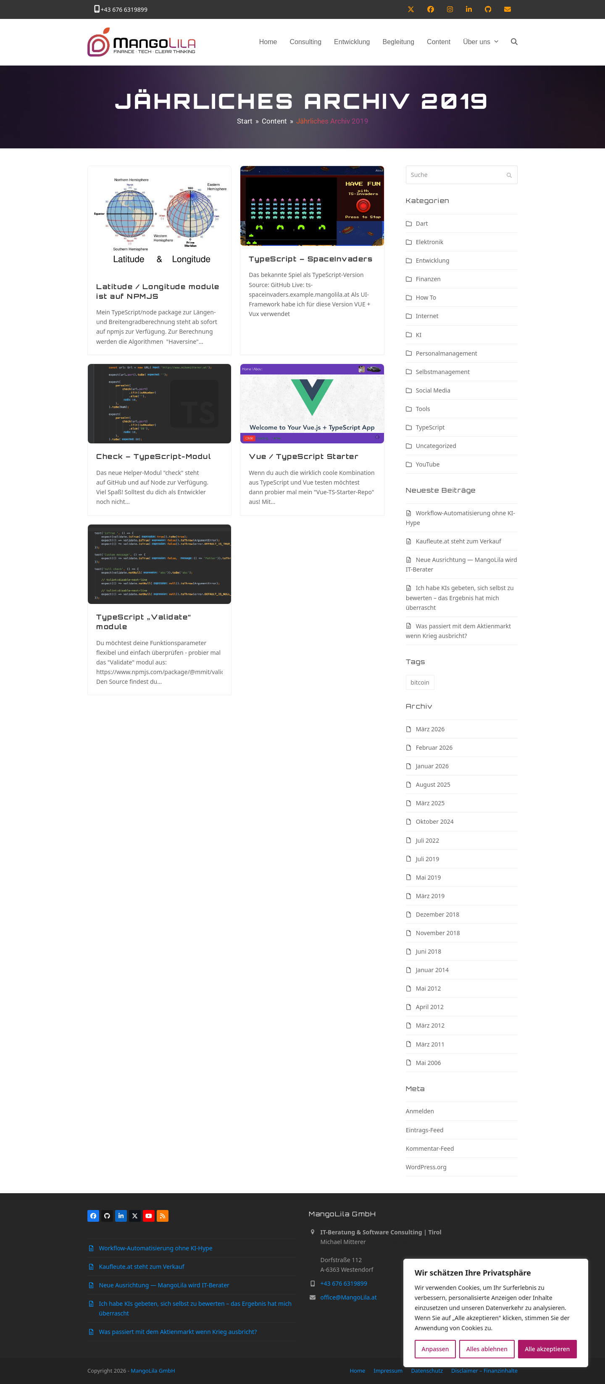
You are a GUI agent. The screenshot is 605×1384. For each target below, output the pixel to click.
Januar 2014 (432, 970)
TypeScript (430, 427)
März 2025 (430, 803)
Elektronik (430, 242)
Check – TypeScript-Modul (153, 456)
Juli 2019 (427, 859)
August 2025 (433, 784)
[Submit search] (509, 175)
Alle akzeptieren (547, 1349)
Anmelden (420, 1111)
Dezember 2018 (438, 914)
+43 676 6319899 (124, 9)
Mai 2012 (428, 988)
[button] (514, 42)
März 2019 (430, 896)
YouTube (428, 464)
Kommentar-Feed (430, 1148)
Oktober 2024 (435, 821)
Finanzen (428, 279)
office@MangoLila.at (349, 1297)
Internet (427, 316)
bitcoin (419, 682)
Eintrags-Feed (425, 1130)
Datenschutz (427, 1370)
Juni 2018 (428, 951)
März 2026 (430, 729)
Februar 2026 (434, 747)
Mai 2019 (428, 877)
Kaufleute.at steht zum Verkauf (458, 541)
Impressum (388, 1370)
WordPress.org (426, 1167)
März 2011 (430, 1044)
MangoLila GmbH (153, 1370)
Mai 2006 (428, 1063)
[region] (495, 1313)
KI (418, 335)
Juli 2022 (427, 840)
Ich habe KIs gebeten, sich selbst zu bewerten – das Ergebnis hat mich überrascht (460, 597)
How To (426, 297)
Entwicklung (433, 260)
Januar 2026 (432, 766)
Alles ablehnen (487, 1349)
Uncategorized (436, 446)
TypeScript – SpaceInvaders (311, 259)
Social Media (433, 390)
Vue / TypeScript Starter (303, 456)
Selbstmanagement (443, 372)
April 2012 (430, 1007)
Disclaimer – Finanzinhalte (484, 1370)
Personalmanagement (446, 353)
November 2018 (438, 933)
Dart (422, 223)
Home (358, 1370)
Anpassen (435, 1349)
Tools (423, 409)
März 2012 (430, 1025)
